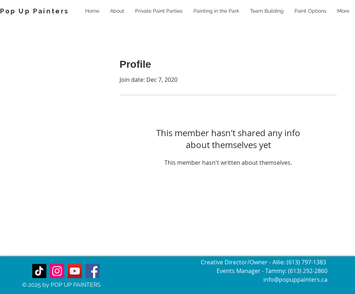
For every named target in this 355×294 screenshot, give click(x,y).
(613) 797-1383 (307, 262)
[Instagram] (57, 271)
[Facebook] (92, 271)
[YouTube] (75, 271)
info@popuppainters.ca (295, 280)
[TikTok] (39, 271)
